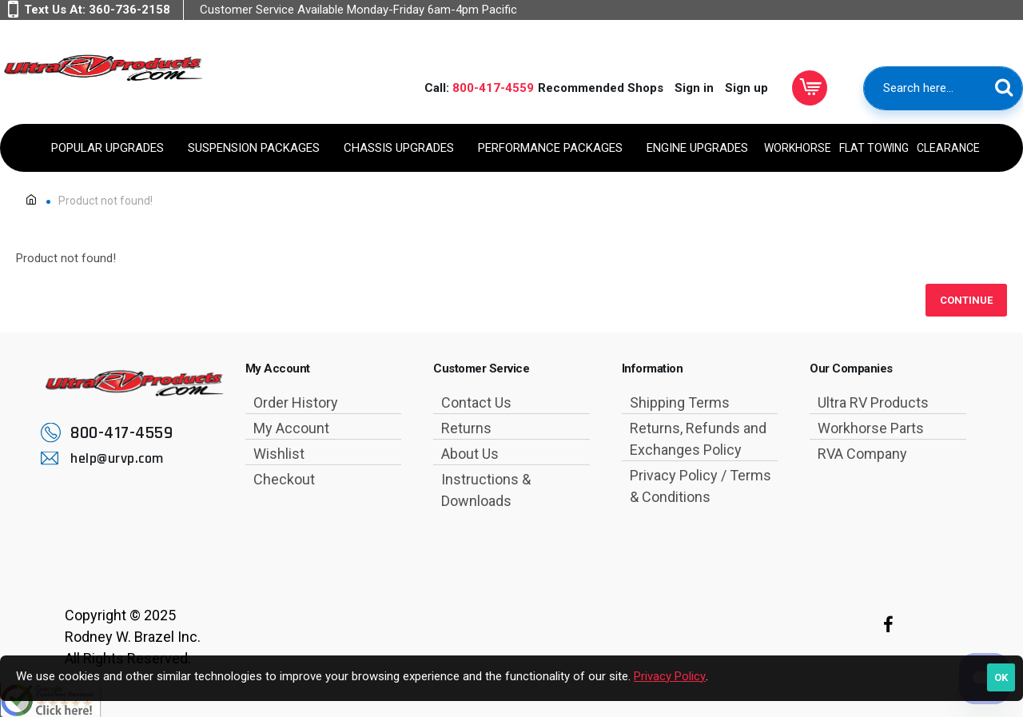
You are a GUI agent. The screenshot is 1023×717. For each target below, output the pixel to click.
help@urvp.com (117, 458)
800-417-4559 (493, 88)
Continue (966, 300)
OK (1001, 677)
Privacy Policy (670, 676)
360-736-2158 (129, 9)
